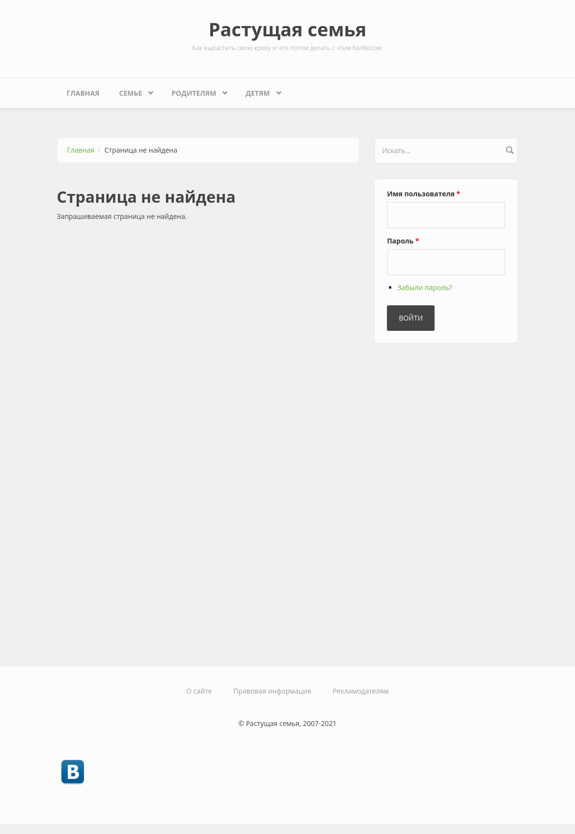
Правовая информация (272, 691)
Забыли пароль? (424, 287)
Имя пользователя (423, 193)
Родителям (196, 90)
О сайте (199, 691)
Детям (260, 90)
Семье (133, 90)
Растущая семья (288, 29)
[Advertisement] (447, 500)
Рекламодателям (360, 691)
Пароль (403, 240)
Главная (83, 93)
